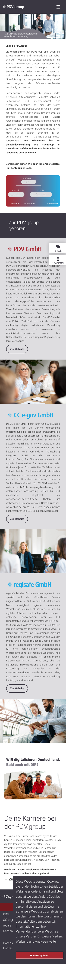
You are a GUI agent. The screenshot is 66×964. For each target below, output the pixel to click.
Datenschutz (12, 943)
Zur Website (17, 349)
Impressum (11, 948)
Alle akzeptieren (39, 955)
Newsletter (58, 261)
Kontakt (58, 248)
